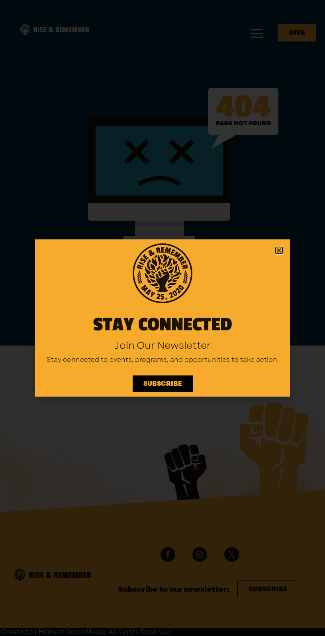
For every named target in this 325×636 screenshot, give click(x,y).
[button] (279, 250)
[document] (162, 318)
